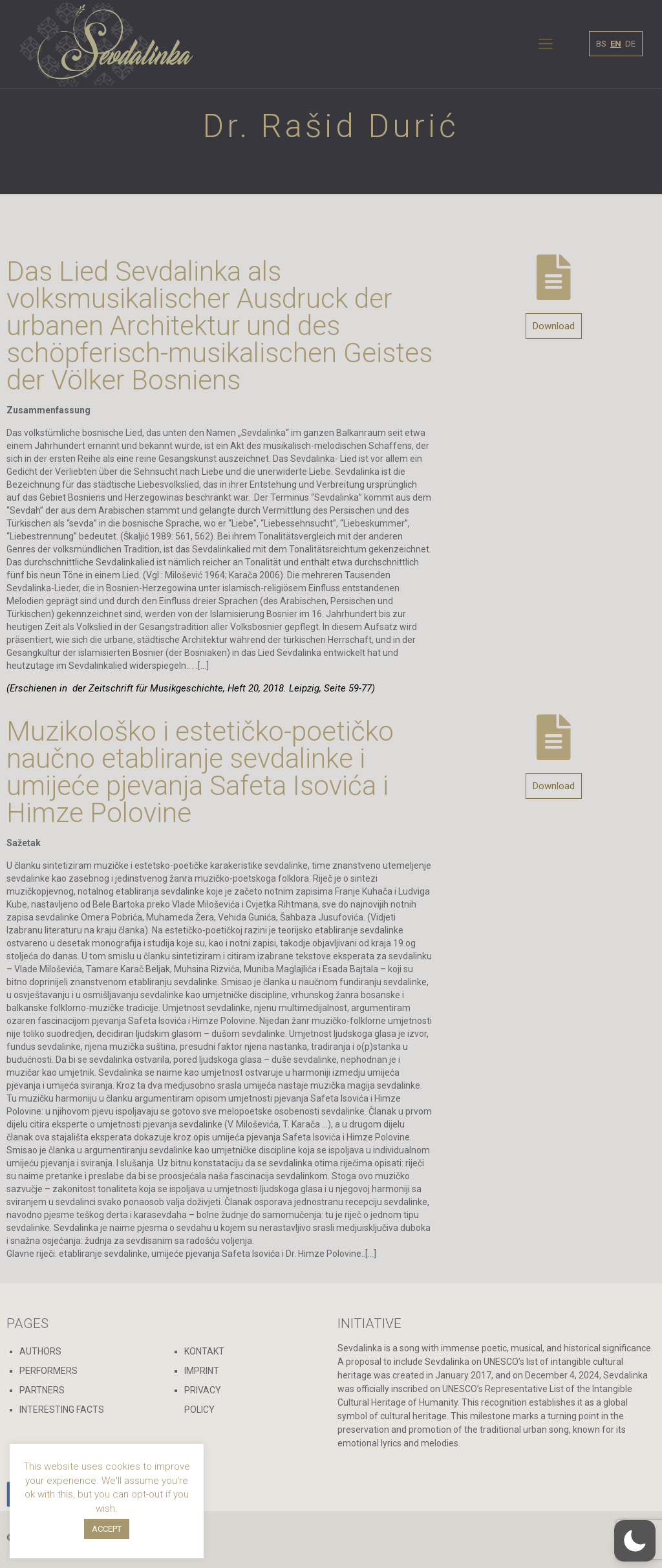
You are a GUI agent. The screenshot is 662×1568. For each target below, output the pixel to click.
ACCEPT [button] (107, 1529)
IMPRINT (201, 1371)
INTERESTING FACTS (61, 1409)
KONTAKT (204, 1351)
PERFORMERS (48, 1371)
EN (615, 44)
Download (554, 326)
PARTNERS (42, 1390)
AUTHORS (40, 1351)
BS (601, 44)
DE (630, 44)
